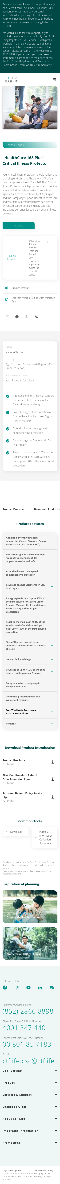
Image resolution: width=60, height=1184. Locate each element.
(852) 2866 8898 (28, 1011)
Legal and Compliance (12, 1170)
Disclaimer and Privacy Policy (40, 1170)
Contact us (18, 225)
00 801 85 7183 (27, 1044)
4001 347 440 (24, 1027)
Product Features (13, 509)
